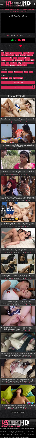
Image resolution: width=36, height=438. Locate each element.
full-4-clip (12, 65)
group (11, 53)
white (3, 63)
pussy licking (18, 53)
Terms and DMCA (15, 426)
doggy (6, 53)
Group (26, 71)
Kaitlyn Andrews (17, 78)
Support (4, 426)
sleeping (7, 55)
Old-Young (5, 78)
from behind (5, 58)
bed (3, 53)
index (32, 60)
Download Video (18, 82)
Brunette (21, 58)
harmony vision (6, 60)
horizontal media (21, 65)
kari (13, 60)
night (24, 53)
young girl (30, 55)
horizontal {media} (28, 63)
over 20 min (13, 63)
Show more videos (18, 412)
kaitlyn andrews (19, 60)
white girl (23, 55)
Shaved (27, 60)
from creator (5, 65)
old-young (30, 53)
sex (2, 55)
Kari (10, 78)
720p (19, 63)
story (12, 55)
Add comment (24, 87)
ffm (11, 58)
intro (7, 63)
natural (15, 58)
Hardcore (27, 58)
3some (17, 55)
